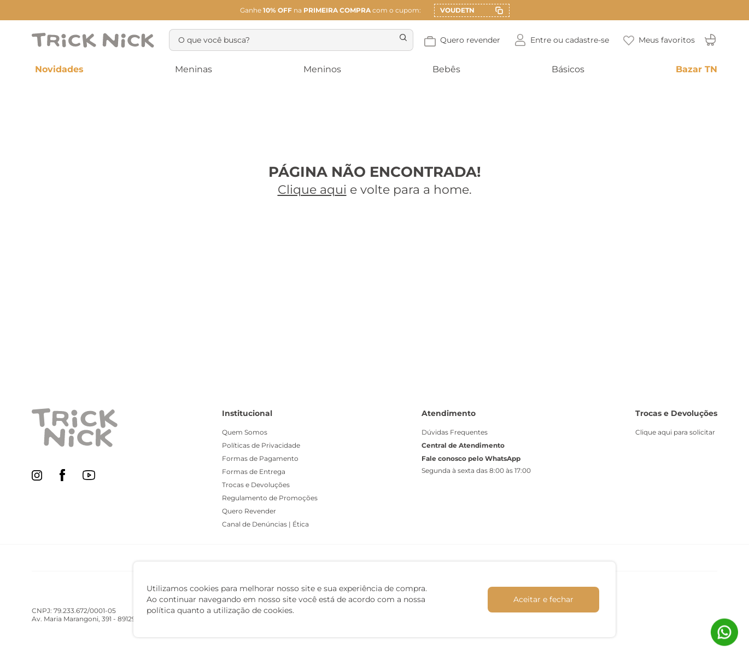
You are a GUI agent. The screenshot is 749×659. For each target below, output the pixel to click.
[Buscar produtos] (397, 40)
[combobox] (289, 40)
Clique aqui (312, 189)
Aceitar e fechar (543, 599)
